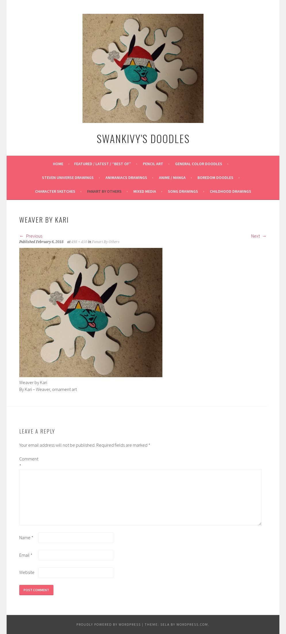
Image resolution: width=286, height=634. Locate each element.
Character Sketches (55, 191)
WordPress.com (192, 624)
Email (25, 555)
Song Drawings (183, 191)
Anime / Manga (172, 177)
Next (259, 236)
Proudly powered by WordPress (108, 624)
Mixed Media (144, 191)
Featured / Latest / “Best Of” (102, 163)
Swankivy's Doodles (143, 138)
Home (58, 163)
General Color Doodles (198, 163)
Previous (30, 236)
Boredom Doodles (215, 177)
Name (26, 537)
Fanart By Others (104, 191)
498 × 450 (79, 242)
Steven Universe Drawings (68, 177)
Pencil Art (153, 163)
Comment (28, 462)
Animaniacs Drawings (126, 177)
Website (26, 572)
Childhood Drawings (230, 191)
